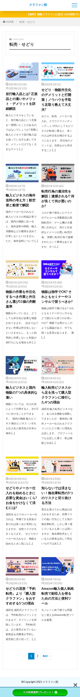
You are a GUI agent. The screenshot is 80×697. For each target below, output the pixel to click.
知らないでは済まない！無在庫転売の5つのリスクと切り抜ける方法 (57, 495)
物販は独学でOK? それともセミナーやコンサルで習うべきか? (57, 297)
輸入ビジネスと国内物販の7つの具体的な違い (21, 392)
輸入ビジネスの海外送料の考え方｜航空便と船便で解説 (20, 200)
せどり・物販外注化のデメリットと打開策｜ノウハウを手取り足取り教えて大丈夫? (56, 99)
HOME (10, 21)
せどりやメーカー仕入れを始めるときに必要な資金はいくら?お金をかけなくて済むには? (21, 498)
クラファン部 (38, 4)
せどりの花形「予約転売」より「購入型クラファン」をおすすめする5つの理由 (20, 595)
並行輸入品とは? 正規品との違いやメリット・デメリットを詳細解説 (22, 101)
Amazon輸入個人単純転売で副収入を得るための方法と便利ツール (57, 595)
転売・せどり (27, 21)
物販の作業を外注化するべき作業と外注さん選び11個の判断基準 (21, 299)
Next (45, 656)
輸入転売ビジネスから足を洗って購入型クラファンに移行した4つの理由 (56, 394)
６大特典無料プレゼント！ (40, 692)
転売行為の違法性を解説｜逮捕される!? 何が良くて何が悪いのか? (57, 198)
